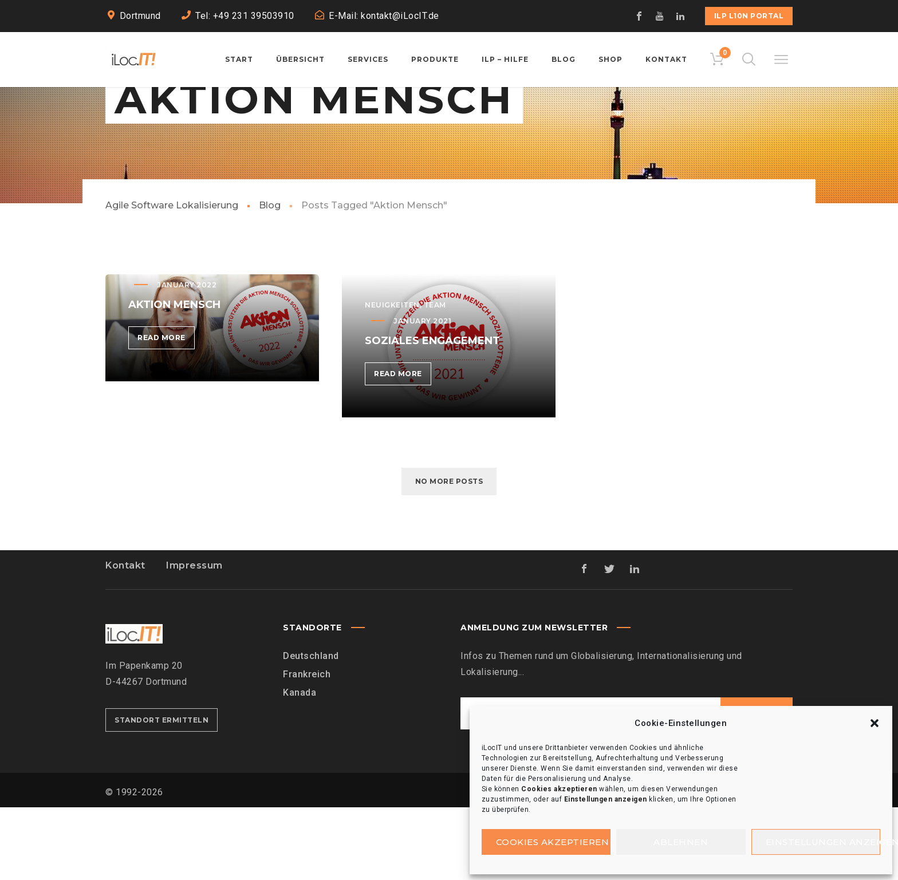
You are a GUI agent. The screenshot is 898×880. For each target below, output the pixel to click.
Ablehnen (680, 841)
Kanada (299, 765)
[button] (874, 723)
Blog (270, 278)
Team (435, 377)
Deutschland (311, 728)
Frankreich (306, 746)
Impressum (194, 638)
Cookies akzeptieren (552, 841)
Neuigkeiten (392, 377)
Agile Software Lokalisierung (171, 278)
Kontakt (125, 638)
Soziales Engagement (432, 413)
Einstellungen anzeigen (823, 841)
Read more (166, 412)
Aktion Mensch (174, 377)
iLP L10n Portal (749, 15)
